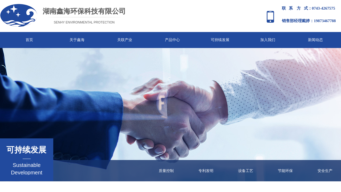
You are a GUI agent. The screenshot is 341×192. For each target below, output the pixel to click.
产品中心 (172, 40)
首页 (29, 40)
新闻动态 (315, 40)
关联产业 (124, 40)
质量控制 (166, 171)
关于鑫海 (77, 40)
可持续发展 (220, 40)
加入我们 (267, 40)
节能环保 (285, 171)
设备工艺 (245, 171)
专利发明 (205, 171)
